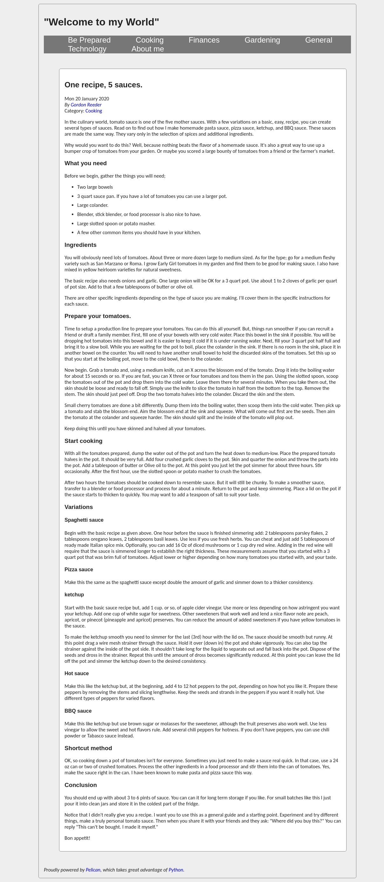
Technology (87, 48)
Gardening (262, 40)
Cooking (150, 40)
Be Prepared (89, 40)
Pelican (93, 870)
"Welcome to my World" (101, 22)
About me (147, 48)
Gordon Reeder (86, 105)
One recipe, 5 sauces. (103, 84)
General (318, 40)
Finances (204, 40)
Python (176, 870)
